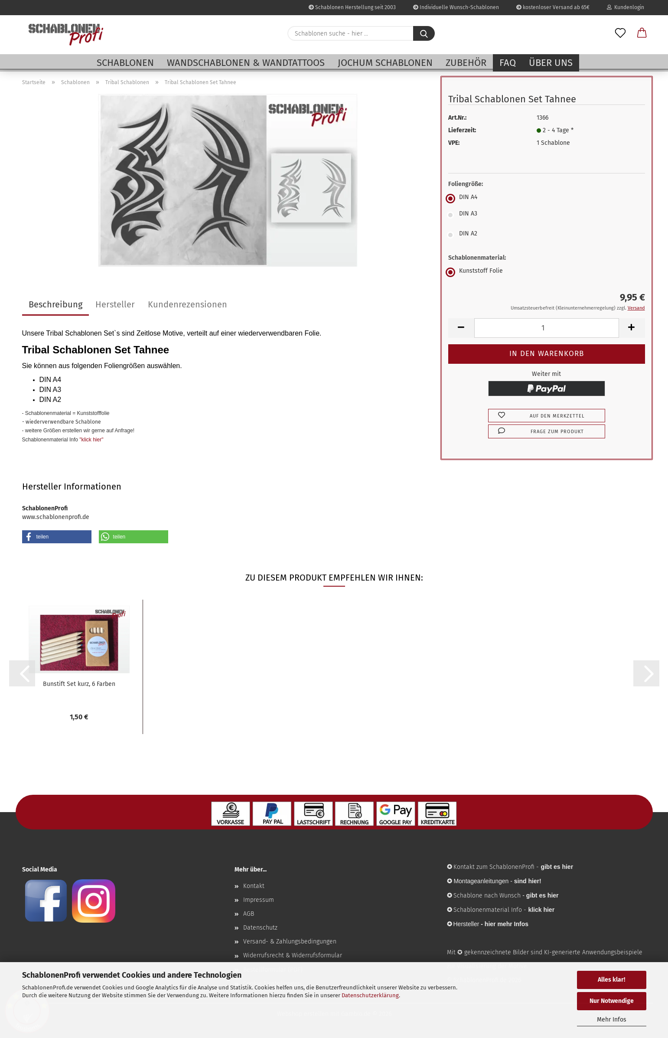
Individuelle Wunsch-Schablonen (456, 7)
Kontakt (253, 886)
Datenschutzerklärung (370, 995)
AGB (248, 913)
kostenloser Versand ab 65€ (553, 7)
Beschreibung (55, 304)
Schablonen (125, 63)
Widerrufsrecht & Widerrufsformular (292, 955)
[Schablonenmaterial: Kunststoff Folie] (546, 272)
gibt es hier (542, 895)
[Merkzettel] (620, 33)
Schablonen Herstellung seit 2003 (352, 7)
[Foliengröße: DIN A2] (546, 235)
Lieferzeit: (462, 130)
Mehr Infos (611, 1019)
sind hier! (527, 881)
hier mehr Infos (506, 923)
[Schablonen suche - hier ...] (424, 33)
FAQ (507, 63)
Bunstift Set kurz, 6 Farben (79, 684)
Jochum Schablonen (385, 63)
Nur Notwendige (612, 1001)
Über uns (551, 63)
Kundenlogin (625, 7)
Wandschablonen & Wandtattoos (246, 63)
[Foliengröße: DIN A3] (546, 215)
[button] (642, 33)
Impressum (258, 900)
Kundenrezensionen (187, 304)
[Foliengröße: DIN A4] (546, 198)
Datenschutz (260, 927)
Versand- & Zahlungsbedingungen (289, 941)
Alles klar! (611, 979)
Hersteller (115, 304)
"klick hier (90, 440)
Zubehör (466, 63)
